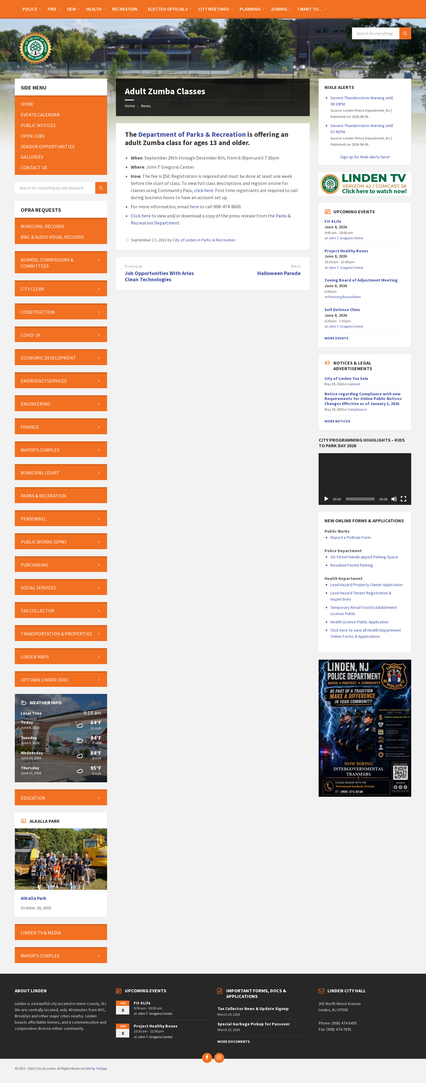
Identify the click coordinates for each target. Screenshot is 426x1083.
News (146, 105)
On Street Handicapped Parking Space (364, 557)
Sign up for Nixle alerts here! (365, 157)
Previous (133, 266)
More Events (336, 338)
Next (296, 266)
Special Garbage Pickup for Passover (253, 1024)
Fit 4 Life (333, 221)
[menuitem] (30, 9)
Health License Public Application (359, 622)
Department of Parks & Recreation (192, 134)
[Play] (326, 499)
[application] (365, 479)
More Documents (233, 1041)
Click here (141, 216)
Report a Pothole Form (350, 537)
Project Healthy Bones (346, 250)
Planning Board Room (344, 297)
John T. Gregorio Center (345, 238)
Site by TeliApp (96, 1068)
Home (130, 105)
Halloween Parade (279, 273)
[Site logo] (35, 67)
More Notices (337, 421)
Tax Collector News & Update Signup (253, 1008)
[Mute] (394, 499)
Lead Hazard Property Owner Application (366, 584)
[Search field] (381, 33)
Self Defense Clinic (342, 309)
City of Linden (185, 240)
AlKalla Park (33, 898)
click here (203, 190)
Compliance (357, 409)
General (354, 384)
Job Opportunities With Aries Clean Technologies (159, 276)
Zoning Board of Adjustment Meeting (361, 280)
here (194, 206)
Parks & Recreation (218, 240)
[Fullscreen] (403, 499)
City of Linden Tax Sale (346, 378)
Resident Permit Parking (351, 565)
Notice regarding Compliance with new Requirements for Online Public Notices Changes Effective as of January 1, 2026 (363, 398)
